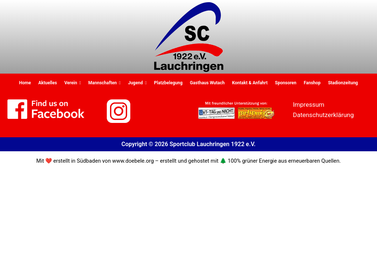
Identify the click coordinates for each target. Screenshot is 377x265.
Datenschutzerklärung (323, 115)
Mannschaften (104, 82)
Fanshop (312, 82)
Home (25, 82)
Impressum (309, 104)
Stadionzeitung (343, 82)
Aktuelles (47, 82)
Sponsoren (285, 82)
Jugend (137, 82)
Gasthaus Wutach (207, 82)
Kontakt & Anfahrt (250, 82)
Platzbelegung (168, 82)
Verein (72, 82)
